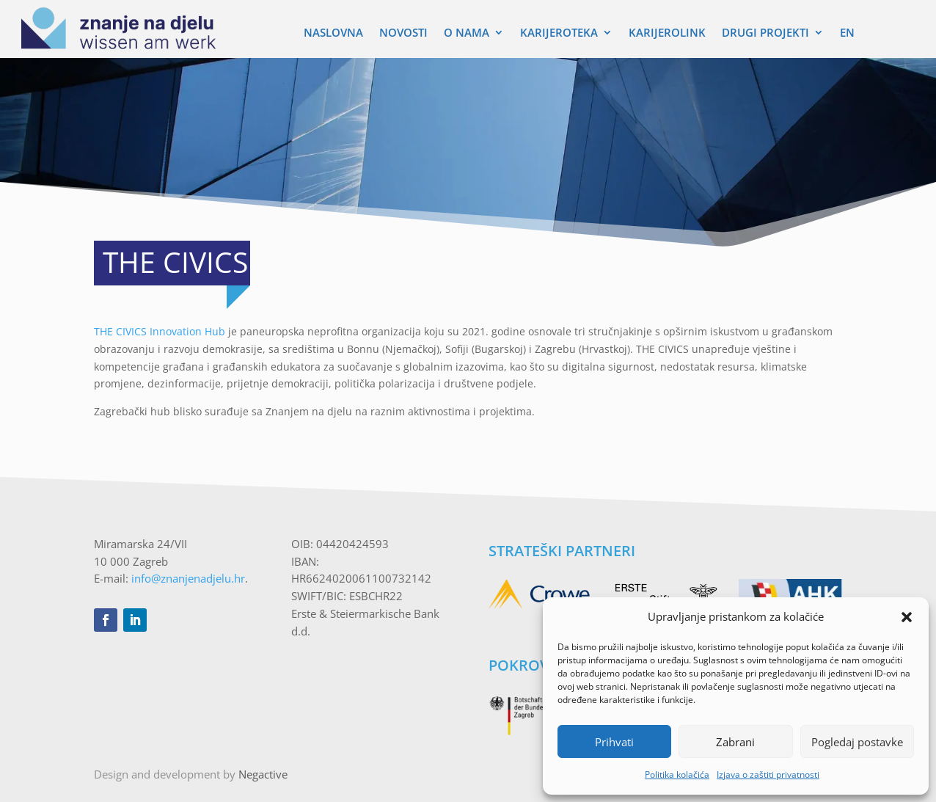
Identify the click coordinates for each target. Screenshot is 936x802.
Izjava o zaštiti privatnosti (768, 774)
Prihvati (614, 741)
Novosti (403, 33)
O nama (466, 33)
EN (847, 33)
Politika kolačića (677, 774)
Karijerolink (667, 33)
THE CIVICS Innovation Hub (159, 331)
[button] (906, 617)
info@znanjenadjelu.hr (188, 578)
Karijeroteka (559, 33)
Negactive (263, 774)
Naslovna (333, 33)
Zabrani (735, 741)
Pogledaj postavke (857, 741)
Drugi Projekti (765, 33)
